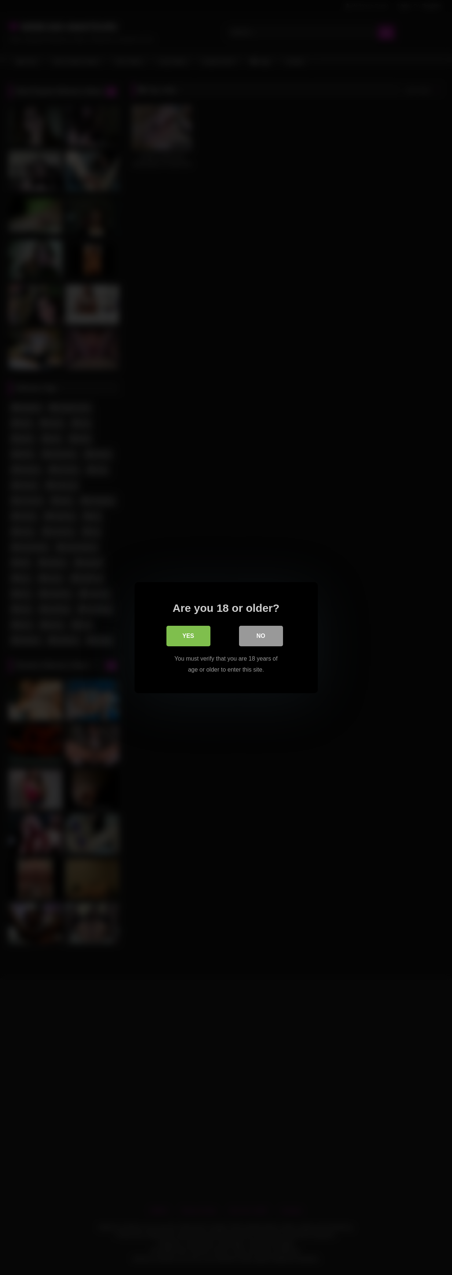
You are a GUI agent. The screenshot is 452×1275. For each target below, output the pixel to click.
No (261, 635)
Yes (188, 635)
